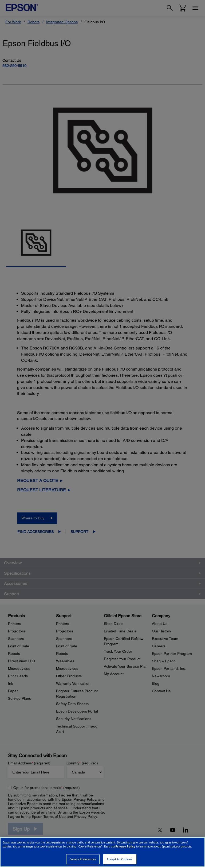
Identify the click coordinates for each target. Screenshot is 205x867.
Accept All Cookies (119, 859)
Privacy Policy (125, 846)
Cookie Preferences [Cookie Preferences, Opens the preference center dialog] (82, 859)
